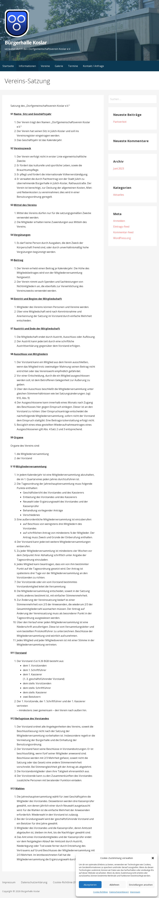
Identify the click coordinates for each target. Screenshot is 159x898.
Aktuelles (118, 194)
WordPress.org (122, 238)
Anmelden (119, 221)
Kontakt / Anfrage (93, 66)
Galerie (59, 66)
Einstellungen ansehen (141, 884)
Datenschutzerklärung (119, 892)
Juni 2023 (118, 168)
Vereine (45, 66)
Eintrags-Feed (121, 226)
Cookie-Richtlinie (100, 892)
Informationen (27, 66)
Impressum (135, 892)
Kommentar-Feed (123, 232)
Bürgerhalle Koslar (26, 42)
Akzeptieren (90, 884)
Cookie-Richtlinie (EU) (65, 882)
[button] (152, 858)
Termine (73, 66)
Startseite (8, 66)
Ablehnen (114, 884)
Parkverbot (119, 121)
